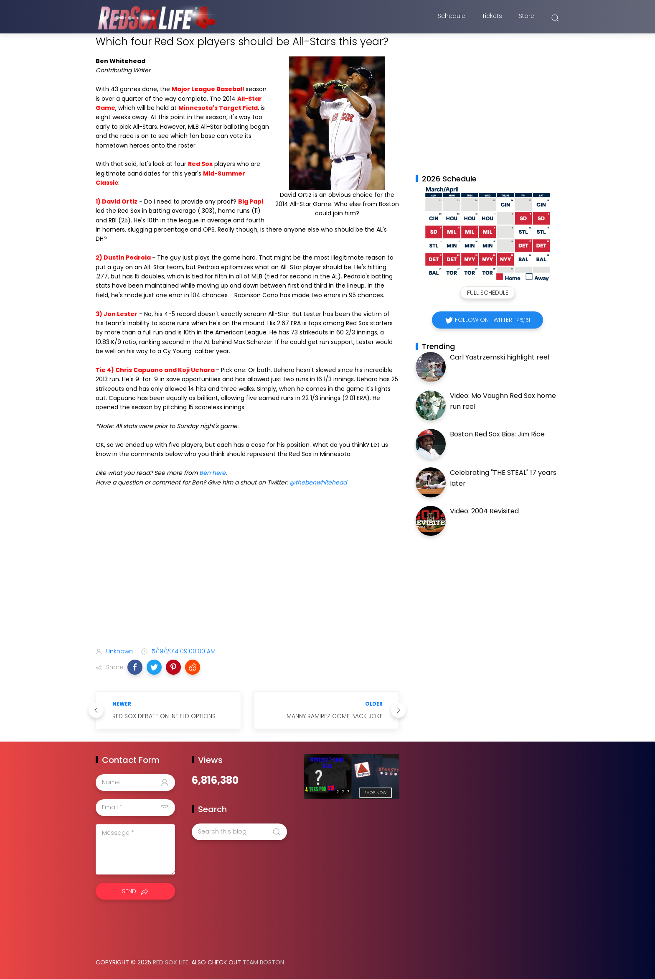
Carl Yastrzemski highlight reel (499, 357)
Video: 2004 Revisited (484, 511)
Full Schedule (487, 292)
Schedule (451, 18)
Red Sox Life (170, 962)
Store (526, 18)
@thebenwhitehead (318, 482)
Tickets (492, 18)
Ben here (212, 473)
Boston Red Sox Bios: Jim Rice (497, 434)
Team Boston (263, 962)
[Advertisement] (247, 574)
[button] (134, 667)
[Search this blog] (239, 831)
